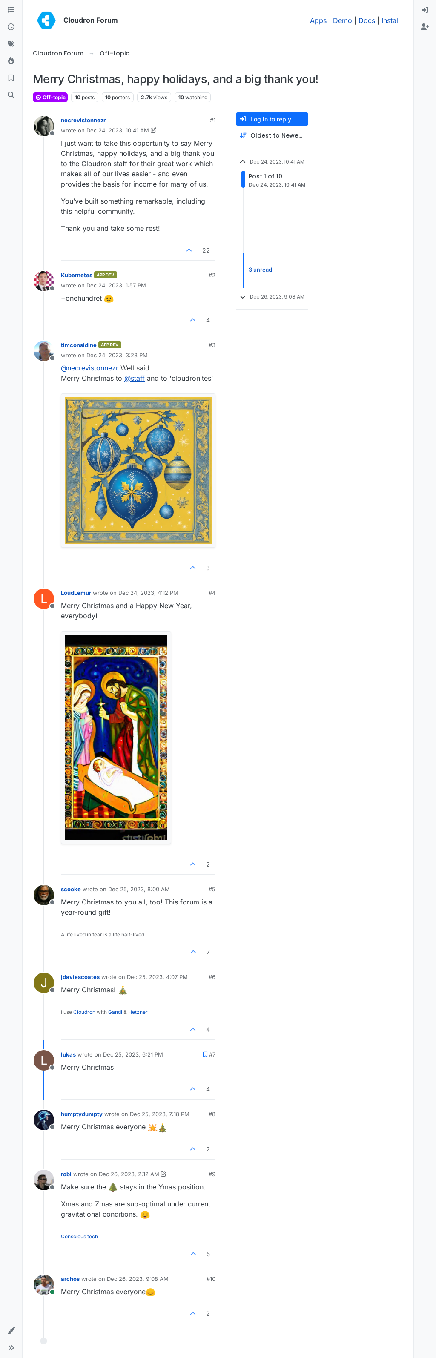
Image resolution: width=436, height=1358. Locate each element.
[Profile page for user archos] (44, 1285)
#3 (212, 345)
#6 (212, 976)
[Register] (425, 27)
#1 (212, 120)
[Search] (11, 95)
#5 (212, 889)
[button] (11, 1331)
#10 (211, 1278)
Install (391, 20)
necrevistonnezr (83, 120)
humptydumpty (82, 1114)
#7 (212, 1054)
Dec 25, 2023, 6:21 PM (133, 1054)
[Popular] (11, 61)
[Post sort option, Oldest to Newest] (272, 135)
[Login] (425, 10)
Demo (342, 20)
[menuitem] (425, 10)
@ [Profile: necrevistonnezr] (89, 368)
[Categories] (11, 10)
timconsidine (79, 345)
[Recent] (11, 27)
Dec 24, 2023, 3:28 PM (117, 355)
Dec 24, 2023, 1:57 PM (116, 285)
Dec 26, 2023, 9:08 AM (138, 1278)
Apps (318, 20)
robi (66, 1174)
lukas (68, 1054)
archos (70, 1278)
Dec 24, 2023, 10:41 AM (117, 130)
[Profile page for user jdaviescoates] (44, 983)
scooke (71, 889)
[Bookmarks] (11, 78)
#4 (212, 592)
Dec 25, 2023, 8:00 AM (139, 889)
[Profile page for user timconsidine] (44, 351)
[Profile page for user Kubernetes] (44, 281)
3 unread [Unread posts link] (260, 270)
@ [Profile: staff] (134, 378)
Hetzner (138, 1012)
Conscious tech (79, 1236)
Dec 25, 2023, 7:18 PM (159, 1114)
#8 (212, 1114)
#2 (212, 275)
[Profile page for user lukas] (44, 1060)
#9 (212, 1174)
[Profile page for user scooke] (44, 895)
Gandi (115, 1012)
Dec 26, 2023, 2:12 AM (129, 1174)
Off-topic (50, 97)
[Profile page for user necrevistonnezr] (44, 126)
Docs (367, 20)
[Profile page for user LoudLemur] (44, 599)
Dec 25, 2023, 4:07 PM (157, 976)
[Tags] (11, 44)
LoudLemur (76, 592)
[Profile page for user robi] (44, 1180)
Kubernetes (76, 275)
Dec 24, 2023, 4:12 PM (148, 592)
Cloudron (84, 1012)
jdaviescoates (80, 976)
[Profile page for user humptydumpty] (44, 1120)
